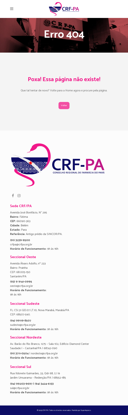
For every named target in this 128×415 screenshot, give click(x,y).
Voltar (64, 105)
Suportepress (86, 410)
